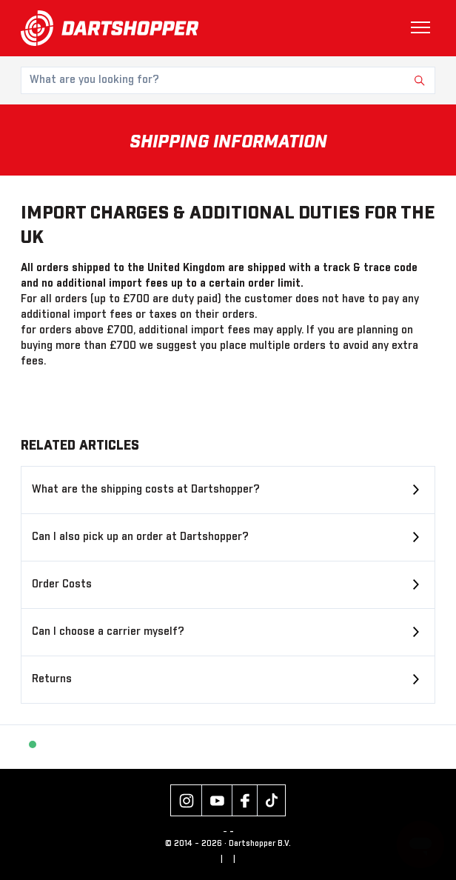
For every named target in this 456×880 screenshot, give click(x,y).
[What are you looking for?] (228, 80)
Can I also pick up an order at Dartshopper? (140, 537)
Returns (52, 679)
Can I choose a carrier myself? (108, 632)
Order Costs (62, 584)
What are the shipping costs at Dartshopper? (146, 489)
